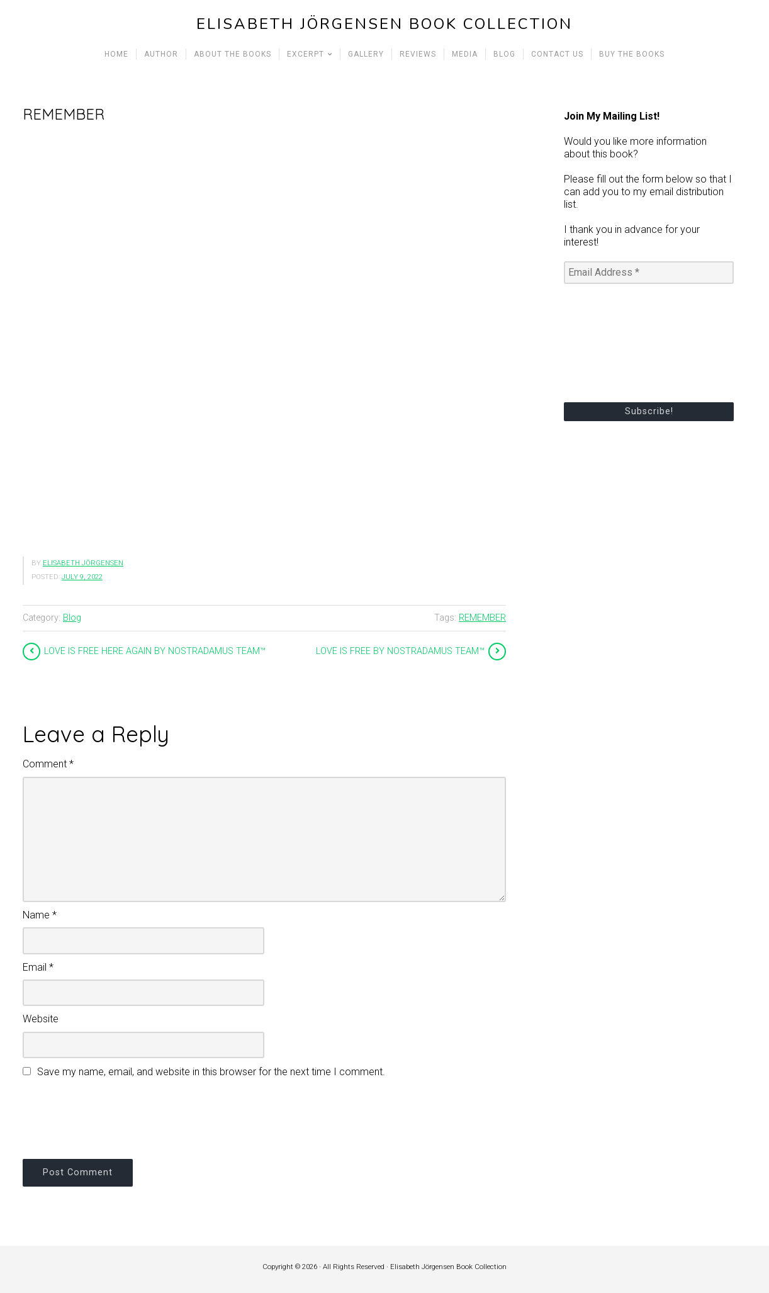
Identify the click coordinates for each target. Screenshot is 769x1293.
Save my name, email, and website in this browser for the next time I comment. (211, 1072)
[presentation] (118, 1116)
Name (40, 915)
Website (41, 1019)
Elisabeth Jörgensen (83, 563)
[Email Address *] (649, 272)
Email (38, 967)
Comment (48, 764)
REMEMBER (482, 618)
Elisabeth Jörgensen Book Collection (384, 24)
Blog (72, 618)
